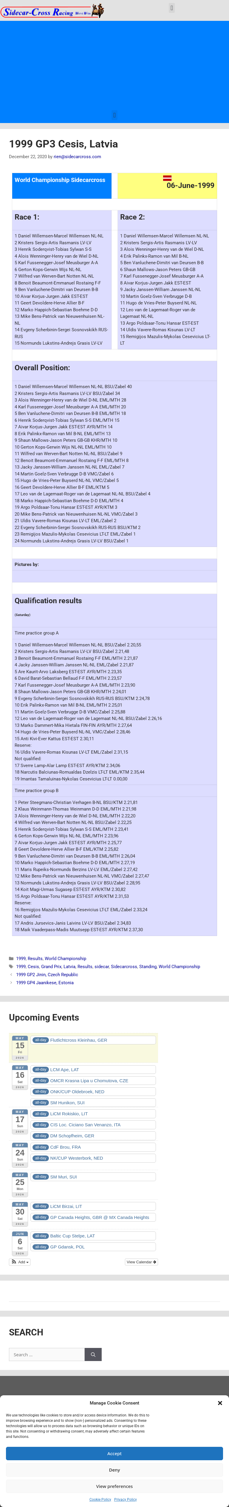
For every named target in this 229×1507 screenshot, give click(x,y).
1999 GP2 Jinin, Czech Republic (47, 974)
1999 (21, 958)
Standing (148, 966)
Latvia (69, 966)
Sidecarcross (124, 966)
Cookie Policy (100, 1499)
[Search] (93, 1354)
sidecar (102, 966)
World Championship (65, 958)
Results (35, 958)
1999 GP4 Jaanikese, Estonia (45, 982)
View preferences (114, 1486)
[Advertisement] (114, 65)
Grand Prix (51, 966)
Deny (114, 1470)
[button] (220, 1403)
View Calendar (141, 1262)
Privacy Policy (125, 1499)
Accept (114, 1453)
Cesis (33, 966)
